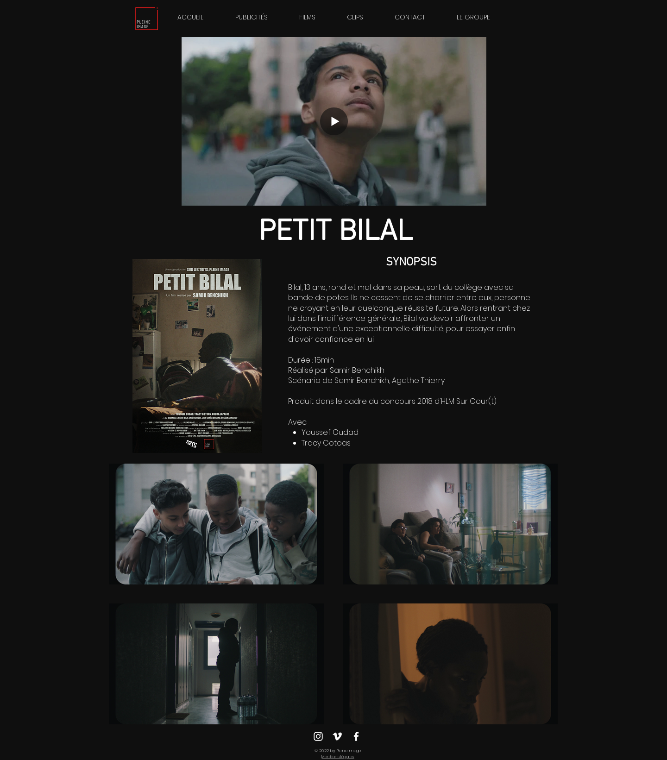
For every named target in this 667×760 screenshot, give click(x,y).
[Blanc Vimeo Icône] (337, 736)
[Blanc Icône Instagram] (318, 736)
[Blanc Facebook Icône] (356, 736)
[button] (473, 17)
